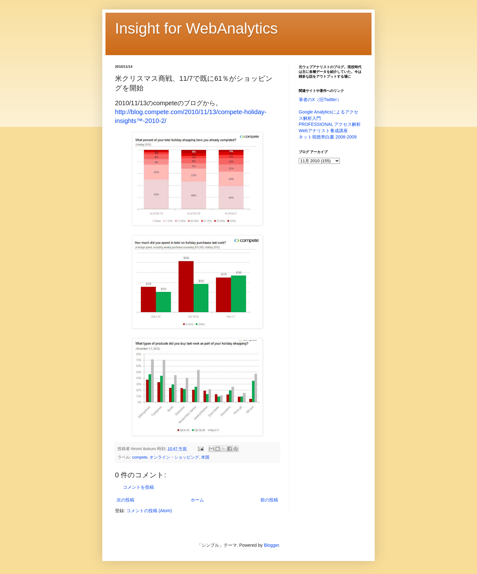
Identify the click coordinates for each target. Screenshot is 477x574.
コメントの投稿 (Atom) (149, 510)
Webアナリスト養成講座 (323, 130)
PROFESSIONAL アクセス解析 (330, 124)
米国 (205, 457)
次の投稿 (125, 499)
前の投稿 (269, 499)
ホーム (197, 499)
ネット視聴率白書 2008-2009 (328, 136)
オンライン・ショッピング (174, 457)
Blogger (271, 545)
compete (139, 457)
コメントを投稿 (138, 487)
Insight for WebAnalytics (196, 28)
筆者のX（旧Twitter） (320, 99)
